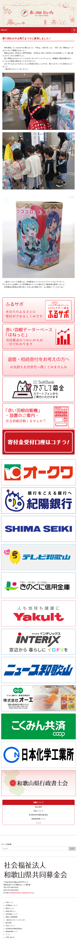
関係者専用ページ (38, 819)
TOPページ (9, 902)
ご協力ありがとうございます (15, 920)
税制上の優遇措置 (11, 917)
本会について (38, 811)
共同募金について (11, 905)
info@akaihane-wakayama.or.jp (21, 893)
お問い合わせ (10, 937)
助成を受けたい (11, 911)
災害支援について (11, 914)
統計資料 (38, 807)
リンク (38, 823)
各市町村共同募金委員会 (38, 815)
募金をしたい (10, 908)
